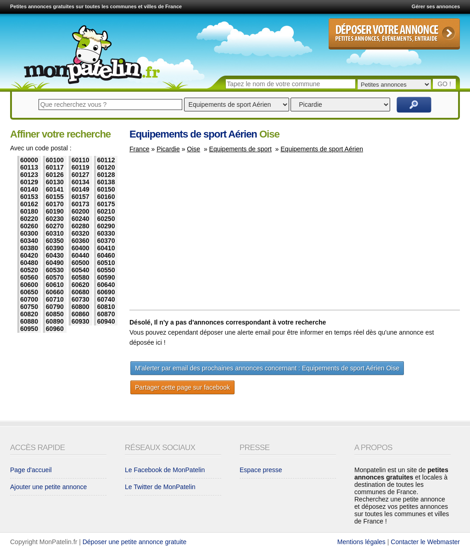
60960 (55, 328)
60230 (55, 218)
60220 (29, 218)
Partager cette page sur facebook (182, 387)
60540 (81, 270)
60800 (81, 306)
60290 (106, 226)
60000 (29, 160)
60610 (55, 284)
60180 (29, 211)
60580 (81, 277)
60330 (106, 233)
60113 (29, 167)
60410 (106, 248)
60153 (29, 196)
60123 (29, 174)
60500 (81, 262)
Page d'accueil (31, 470)
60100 (55, 160)
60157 (81, 196)
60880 (29, 321)
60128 (106, 174)
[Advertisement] (206, 235)
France (139, 149)
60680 (81, 292)
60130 (55, 182)
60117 (55, 167)
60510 (106, 262)
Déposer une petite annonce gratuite (135, 541)
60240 (81, 218)
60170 (55, 204)
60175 (106, 204)
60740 (106, 299)
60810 (106, 306)
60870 (106, 314)
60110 (81, 160)
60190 (55, 211)
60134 (81, 182)
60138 (106, 182)
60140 (29, 189)
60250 (106, 218)
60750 (29, 306)
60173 (81, 204)
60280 (81, 226)
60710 (55, 299)
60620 (81, 284)
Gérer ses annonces (436, 6)
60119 (81, 167)
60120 (106, 167)
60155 (55, 196)
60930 (81, 321)
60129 (29, 182)
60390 (55, 248)
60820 (29, 314)
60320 (81, 233)
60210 (106, 211)
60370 (106, 240)
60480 (29, 262)
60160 (106, 196)
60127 (81, 174)
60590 (106, 277)
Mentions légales (361, 541)
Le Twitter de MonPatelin (160, 486)
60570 (55, 277)
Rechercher (414, 105)
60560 (29, 277)
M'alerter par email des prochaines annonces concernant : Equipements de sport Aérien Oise (267, 368)
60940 (106, 321)
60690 (106, 292)
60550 (106, 270)
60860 (81, 314)
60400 (81, 248)
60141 (55, 189)
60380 (29, 248)
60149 (81, 189)
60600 (29, 284)
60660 (55, 292)
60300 (29, 233)
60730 (81, 299)
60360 (81, 240)
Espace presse (261, 470)
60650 (29, 292)
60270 (55, 226)
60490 (55, 262)
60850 (55, 314)
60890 (55, 321)
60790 (55, 306)
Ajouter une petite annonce (48, 486)
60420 (29, 255)
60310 (55, 233)
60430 (55, 255)
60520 (29, 270)
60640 (106, 284)
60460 (106, 255)
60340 (29, 240)
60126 (55, 174)
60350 (55, 240)
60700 (29, 299)
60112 (106, 160)
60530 (55, 270)
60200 (81, 211)
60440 (81, 255)
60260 (29, 226)
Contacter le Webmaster (425, 541)
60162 (29, 204)
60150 (106, 189)
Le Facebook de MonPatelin (165, 470)
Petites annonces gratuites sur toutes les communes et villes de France (96, 6)
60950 (29, 328)
